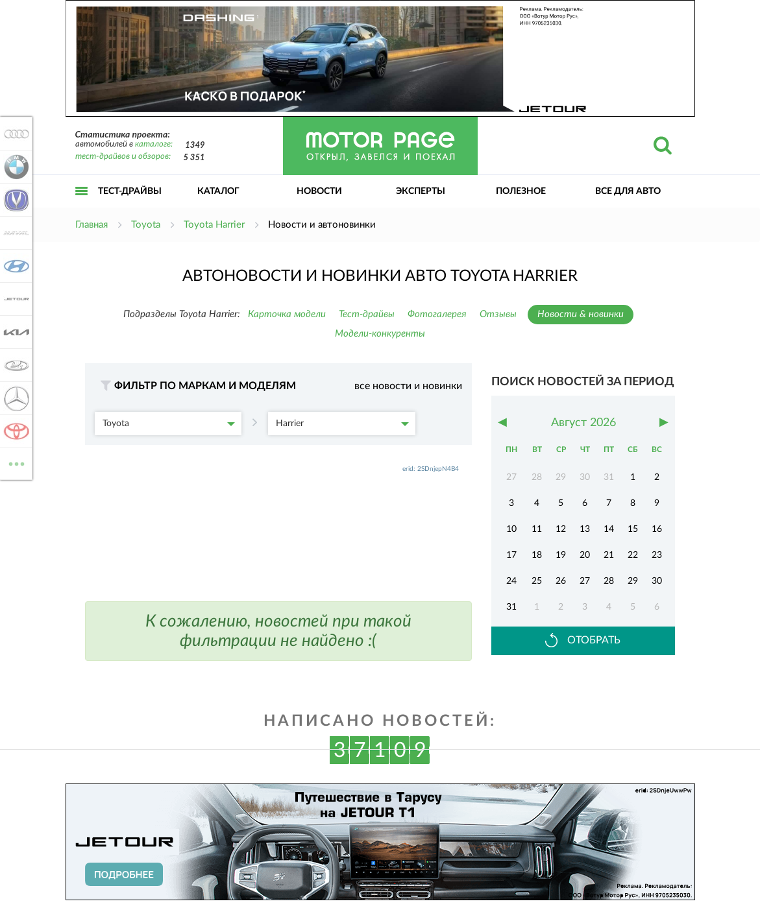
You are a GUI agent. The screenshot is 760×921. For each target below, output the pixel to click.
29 (633, 581)
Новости (319, 191)
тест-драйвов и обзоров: (123, 156)
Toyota (169, 423)
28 (609, 581)
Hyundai (14, 266)
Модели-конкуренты (380, 334)
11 (537, 529)
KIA (14, 332)
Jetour (14, 299)
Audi (14, 134)
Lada (14, 365)
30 (657, 581)
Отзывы (498, 314)
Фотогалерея (437, 314)
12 (561, 529)
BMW (14, 167)
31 (511, 607)
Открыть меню (81, 205)
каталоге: (154, 144)
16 (657, 529)
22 (633, 555)
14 (609, 529)
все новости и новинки (408, 386)
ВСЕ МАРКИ (14, 462)
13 (585, 529)
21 (609, 555)
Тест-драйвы (130, 191)
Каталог (218, 191)
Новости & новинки (580, 314)
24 (511, 581)
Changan (14, 200)
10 (511, 529)
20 (585, 555)
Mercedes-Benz (14, 398)
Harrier (342, 423)
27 (585, 581)
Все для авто (628, 191)
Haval (14, 233)
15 (633, 529)
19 (561, 555)
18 (537, 555)
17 (511, 555)
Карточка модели (287, 314)
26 (561, 581)
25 (537, 581)
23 (657, 555)
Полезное (521, 191)
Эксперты (420, 191)
